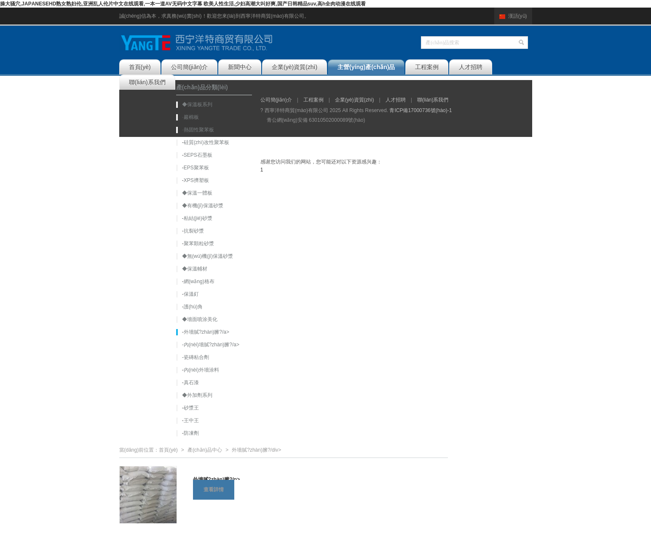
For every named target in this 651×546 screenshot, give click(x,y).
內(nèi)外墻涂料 (201, 370)
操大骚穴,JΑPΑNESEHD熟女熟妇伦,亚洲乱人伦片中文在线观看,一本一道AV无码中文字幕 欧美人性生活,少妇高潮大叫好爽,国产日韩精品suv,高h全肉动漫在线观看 (183, 4)
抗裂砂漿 (194, 231)
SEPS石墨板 (198, 155)
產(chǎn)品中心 (205, 450)
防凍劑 (191, 433)
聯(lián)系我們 (147, 82)
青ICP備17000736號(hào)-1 (420, 110)
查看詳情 (214, 489)
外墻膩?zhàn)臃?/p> (216, 479)
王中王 (191, 420)
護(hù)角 (193, 307)
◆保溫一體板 (197, 193)
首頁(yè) (140, 67)
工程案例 (427, 67)
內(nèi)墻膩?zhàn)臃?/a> (211, 345)
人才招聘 (470, 67)
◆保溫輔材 (194, 269)
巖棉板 (191, 117)
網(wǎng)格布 (199, 281)
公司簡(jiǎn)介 (189, 67)
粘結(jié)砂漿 (198, 218)
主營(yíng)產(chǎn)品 (366, 67)
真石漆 (191, 382)
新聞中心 (240, 67)
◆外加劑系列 (197, 395)
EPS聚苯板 (196, 168)
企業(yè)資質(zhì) (294, 67)
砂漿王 (191, 408)
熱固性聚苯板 (199, 130)
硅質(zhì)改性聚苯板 (206, 142)
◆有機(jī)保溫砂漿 (202, 206)
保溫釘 (191, 294)
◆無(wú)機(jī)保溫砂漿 (207, 256)
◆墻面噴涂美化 (199, 319)
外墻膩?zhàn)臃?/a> (206, 332)
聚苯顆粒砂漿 (199, 243)
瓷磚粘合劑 (196, 357)
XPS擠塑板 (196, 180)
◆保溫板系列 (197, 104)
